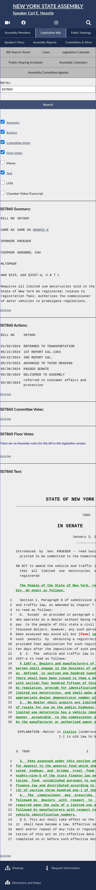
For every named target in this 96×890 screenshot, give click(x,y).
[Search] (88, 23)
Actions (11, 133)
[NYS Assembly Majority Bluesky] (72, 23)
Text (9, 173)
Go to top (5, 310)
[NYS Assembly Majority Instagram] (56, 23)
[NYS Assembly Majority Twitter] (39, 23)
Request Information (62, 868)
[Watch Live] (7, 23)
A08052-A (40, 230)
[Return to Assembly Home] (48, 9)
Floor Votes (14, 153)
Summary (13, 123)
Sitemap (14, 868)
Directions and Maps (23, 883)
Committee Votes (18, 143)
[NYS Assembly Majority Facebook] (23, 23)
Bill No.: (5, 83)
